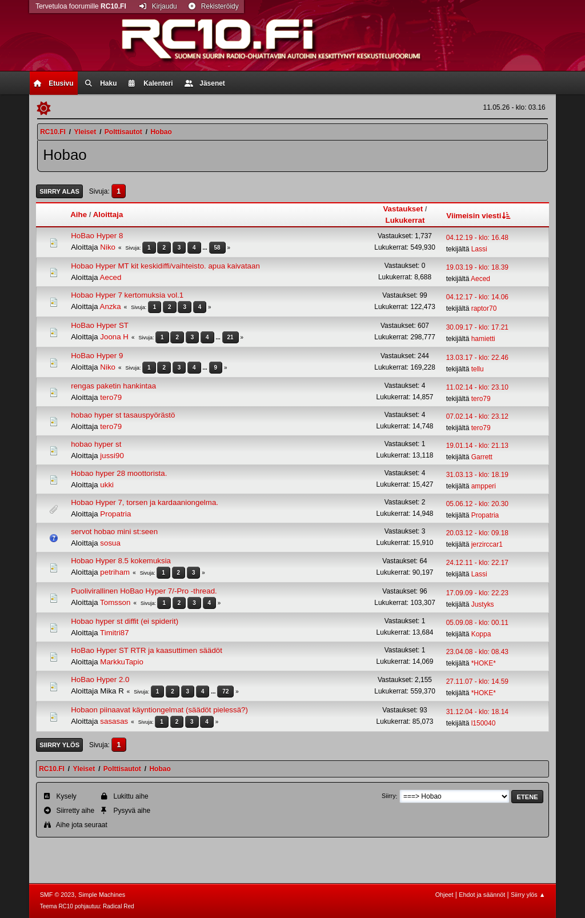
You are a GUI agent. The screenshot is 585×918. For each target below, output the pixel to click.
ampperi (483, 486)
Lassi (479, 249)
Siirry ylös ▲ (528, 894)
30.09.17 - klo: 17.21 (477, 327)
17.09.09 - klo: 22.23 (477, 593)
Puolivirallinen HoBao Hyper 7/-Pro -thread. (144, 591)
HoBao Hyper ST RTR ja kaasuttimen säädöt (146, 650)
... (205, 247)
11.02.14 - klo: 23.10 (477, 387)
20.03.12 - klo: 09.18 (477, 533)
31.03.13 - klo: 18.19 (477, 475)
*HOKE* (483, 663)
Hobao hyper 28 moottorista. (119, 473)
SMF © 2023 (57, 894)
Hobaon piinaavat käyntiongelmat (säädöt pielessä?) (159, 709)
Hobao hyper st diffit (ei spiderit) (124, 621)
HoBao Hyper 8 (97, 235)
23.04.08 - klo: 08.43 (477, 652)
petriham (115, 572)
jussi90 (112, 455)
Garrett (481, 457)
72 (225, 691)
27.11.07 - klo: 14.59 (477, 682)
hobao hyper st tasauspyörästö (123, 415)
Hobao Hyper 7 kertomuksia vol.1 (127, 295)
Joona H (114, 336)
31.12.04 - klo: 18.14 (477, 712)
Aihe (78, 214)
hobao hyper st (96, 444)
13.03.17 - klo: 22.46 (477, 358)
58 (217, 247)
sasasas (114, 721)
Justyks (482, 604)
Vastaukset (403, 209)
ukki (107, 484)
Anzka (110, 306)
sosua (110, 543)
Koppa (481, 634)
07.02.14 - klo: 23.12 (477, 416)
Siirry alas (59, 191)
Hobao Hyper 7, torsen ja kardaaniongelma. (144, 502)
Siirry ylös (59, 744)
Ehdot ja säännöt (482, 894)
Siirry (389, 796)
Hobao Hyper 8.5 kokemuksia (121, 560)
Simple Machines (101, 894)
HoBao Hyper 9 (97, 355)
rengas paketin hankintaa (113, 386)
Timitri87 (114, 632)
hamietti (483, 339)
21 (230, 337)
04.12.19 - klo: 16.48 (477, 238)
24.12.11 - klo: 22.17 (477, 563)
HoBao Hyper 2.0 (100, 679)
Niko (107, 247)
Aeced (111, 277)
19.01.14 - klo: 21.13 (477, 446)
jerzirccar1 (487, 544)
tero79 (111, 397)
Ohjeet (444, 894)
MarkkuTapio (121, 662)
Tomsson (115, 602)
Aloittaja (108, 214)
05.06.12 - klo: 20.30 (477, 504)
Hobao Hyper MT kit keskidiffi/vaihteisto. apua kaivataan (165, 266)
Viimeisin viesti (479, 215)
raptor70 (484, 308)
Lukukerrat (405, 220)
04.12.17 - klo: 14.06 (477, 297)
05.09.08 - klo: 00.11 (477, 623)
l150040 (483, 723)
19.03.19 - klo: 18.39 (477, 267)
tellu (477, 369)
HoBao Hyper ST (100, 325)
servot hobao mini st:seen (114, 531)
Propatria (115, 514)
